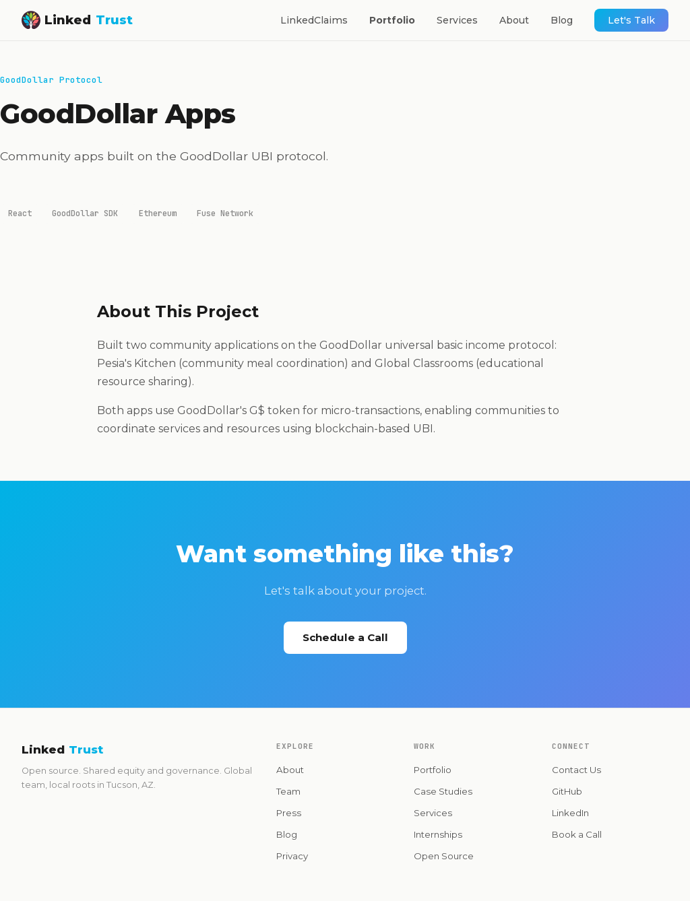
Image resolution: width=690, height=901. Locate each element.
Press (288, 812)
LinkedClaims (314, 20)
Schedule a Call (345, 637)
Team (288, 791)
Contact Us (576, 769)
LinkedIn (570, 812)
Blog (562, 20)
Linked (77, 20)
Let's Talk (631, 20)
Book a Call (577, 834)
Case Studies (443, 791)
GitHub (567, 791)
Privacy (292, 855)
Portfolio (392, 20)
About (514, 20)
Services (457, 20)
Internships (438, 834)
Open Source (444, 855)
